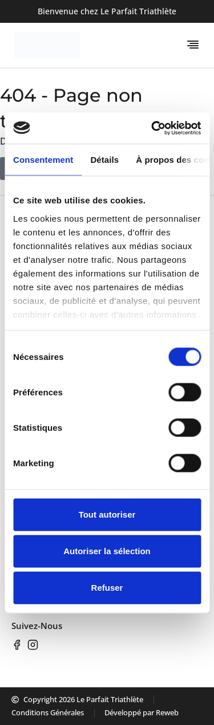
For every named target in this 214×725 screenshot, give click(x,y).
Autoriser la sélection (107, 551)
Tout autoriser (107, 514)
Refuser (107, 587)
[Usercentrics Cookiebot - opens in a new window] (152, 128)
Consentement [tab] (43, 160)
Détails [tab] (104, 160)
